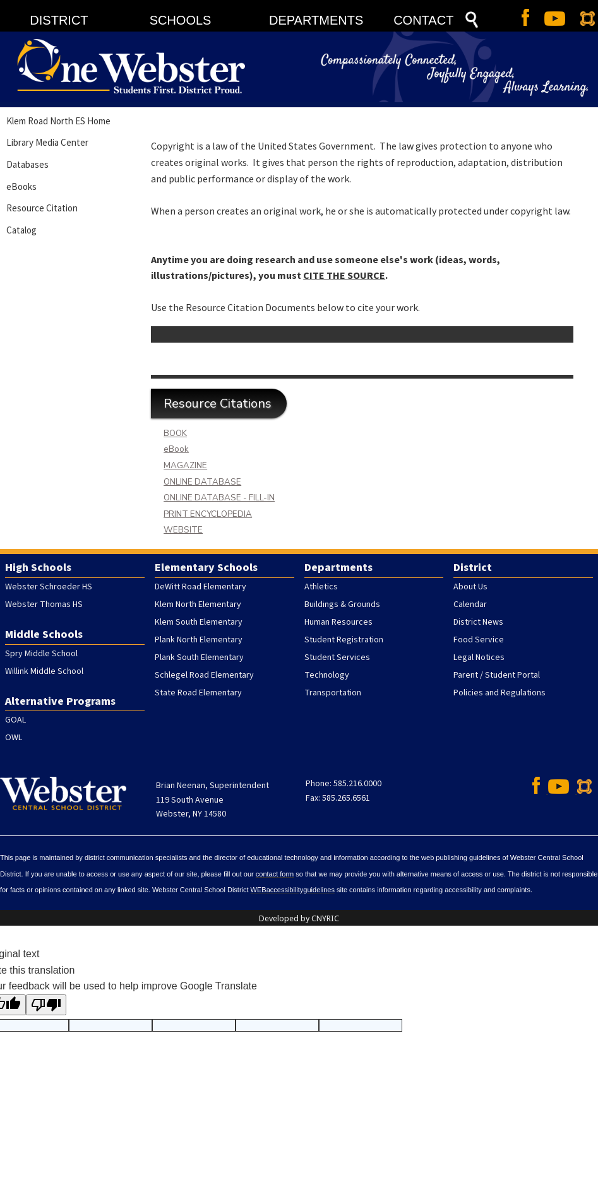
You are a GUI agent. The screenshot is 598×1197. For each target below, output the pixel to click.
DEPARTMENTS (316, 20)
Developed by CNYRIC (299, 918)
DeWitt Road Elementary (200, 587)
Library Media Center (47, 142)
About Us (470, 587)
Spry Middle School (41, 653)
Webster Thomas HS (44, 604)
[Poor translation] (46, 1004)
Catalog (21, 230)
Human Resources (338, 622)
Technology (326, 675)
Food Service (478, 640)
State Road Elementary (198, 693)
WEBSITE (183, 530)
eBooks (21, 186)
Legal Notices (479, 657)
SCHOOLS (181, 20)
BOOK (175, 433)
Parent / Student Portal (496, 675)
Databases (27, 164)
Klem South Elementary (198, 622)
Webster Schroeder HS (48, 587)
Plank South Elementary (199, 657)
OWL (13, 737)
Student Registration (343, 640)
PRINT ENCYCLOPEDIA (208, 514)
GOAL (15, 720)
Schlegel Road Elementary (204, 675)
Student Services (337, 657)
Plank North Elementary (198, 640)
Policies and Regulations (499, 693)
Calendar (470, 604)
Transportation (332, 693)
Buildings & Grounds (342, 604)
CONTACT (423, 20)
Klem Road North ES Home (58, 121)
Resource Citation (42, 208)
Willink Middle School (44, 671)
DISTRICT (59, 20)
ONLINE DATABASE (202, 482)
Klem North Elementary (198, 604)
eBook (176, 449)
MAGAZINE (185, 465)
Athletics (321, 587)
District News (478, 622)
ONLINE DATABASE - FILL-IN (219, 498)
